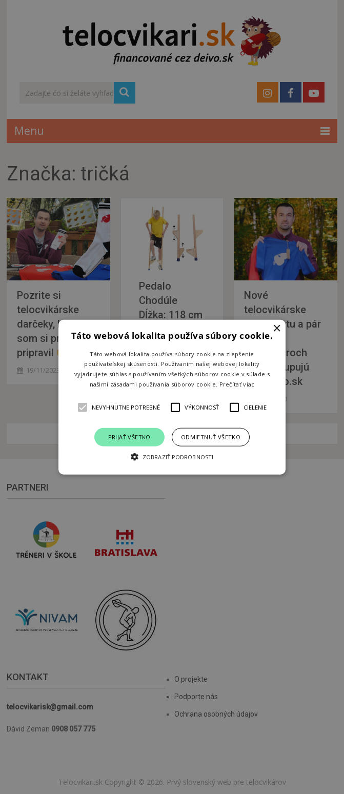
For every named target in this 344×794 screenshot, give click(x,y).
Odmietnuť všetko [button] (210, 436)
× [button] (276, 328)
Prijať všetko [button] (129, 436)
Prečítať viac (237, 384)
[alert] (172, 397)
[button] (172, 397)
